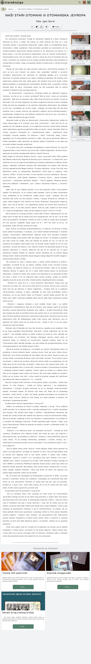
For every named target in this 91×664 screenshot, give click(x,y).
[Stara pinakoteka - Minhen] (80, 57)
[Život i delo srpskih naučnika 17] (80, 72)
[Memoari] (80, 103)
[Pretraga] (80, 2)
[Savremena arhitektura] (80, 88)
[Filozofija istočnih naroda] (80, 133)
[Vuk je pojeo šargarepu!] (80, 42)
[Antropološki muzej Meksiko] (80, 118)
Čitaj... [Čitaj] (23, 587)
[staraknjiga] (12, 2)
